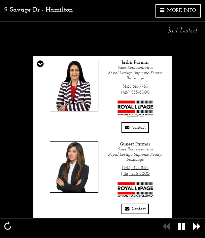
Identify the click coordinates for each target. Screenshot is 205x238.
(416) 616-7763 (135, 87)
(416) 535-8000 (135, 93)
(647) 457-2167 (135, 168)
